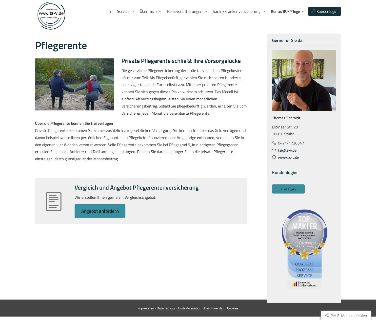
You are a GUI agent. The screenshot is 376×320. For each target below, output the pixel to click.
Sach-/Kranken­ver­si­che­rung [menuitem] (236, 11)
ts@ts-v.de (287, 150)
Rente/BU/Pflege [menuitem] (285, 11)
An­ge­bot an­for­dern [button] (101, 210)
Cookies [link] (232, 311)
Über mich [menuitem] (148, 11)
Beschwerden (214, 311)
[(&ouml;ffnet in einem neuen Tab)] (304, 249)
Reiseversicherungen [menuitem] (184, 11)
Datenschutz (166, 311)
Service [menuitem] (123, 11)
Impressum (146, 311)
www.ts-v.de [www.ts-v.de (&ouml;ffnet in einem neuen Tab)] (288, 157)
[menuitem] (109, 11)
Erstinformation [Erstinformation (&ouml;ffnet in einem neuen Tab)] (189, 311)
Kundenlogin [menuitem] (324, 11)
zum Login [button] (288, 188)
